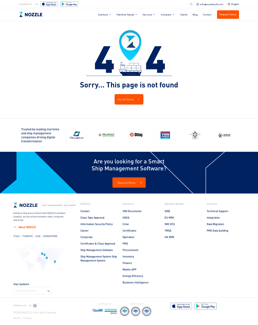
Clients (184, 14)
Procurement (130, 250)
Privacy (27, 318)
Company (166, 14)
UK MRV (169, 237)
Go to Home (129, 99)
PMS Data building (217, 230)
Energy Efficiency (133, 275)
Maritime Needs (125, 14)
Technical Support (217, 211)
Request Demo (228, 14)
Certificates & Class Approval (97, 243)
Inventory (128, 256)
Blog (195, 14)
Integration (213, 217)
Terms (17, 318)
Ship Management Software (96, 250)
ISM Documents (132, 211)
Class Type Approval (92, 217)
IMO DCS (170, 224)
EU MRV (169, 217)
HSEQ (126, 217)
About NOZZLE (24, 227)
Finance (127, 262)
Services (147, 14)
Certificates (129, 230)
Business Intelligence (136, 282)
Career (84, 230)
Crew (126, 224)
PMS (125, 243)
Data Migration (215, 224)
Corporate (86, 237)
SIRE (167, 211)
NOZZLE (85, 203)
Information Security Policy (96, 224)
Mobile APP (129, 269)
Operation (128, 237)
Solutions (103, 14)
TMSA (168, 230)
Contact (207, 14)
